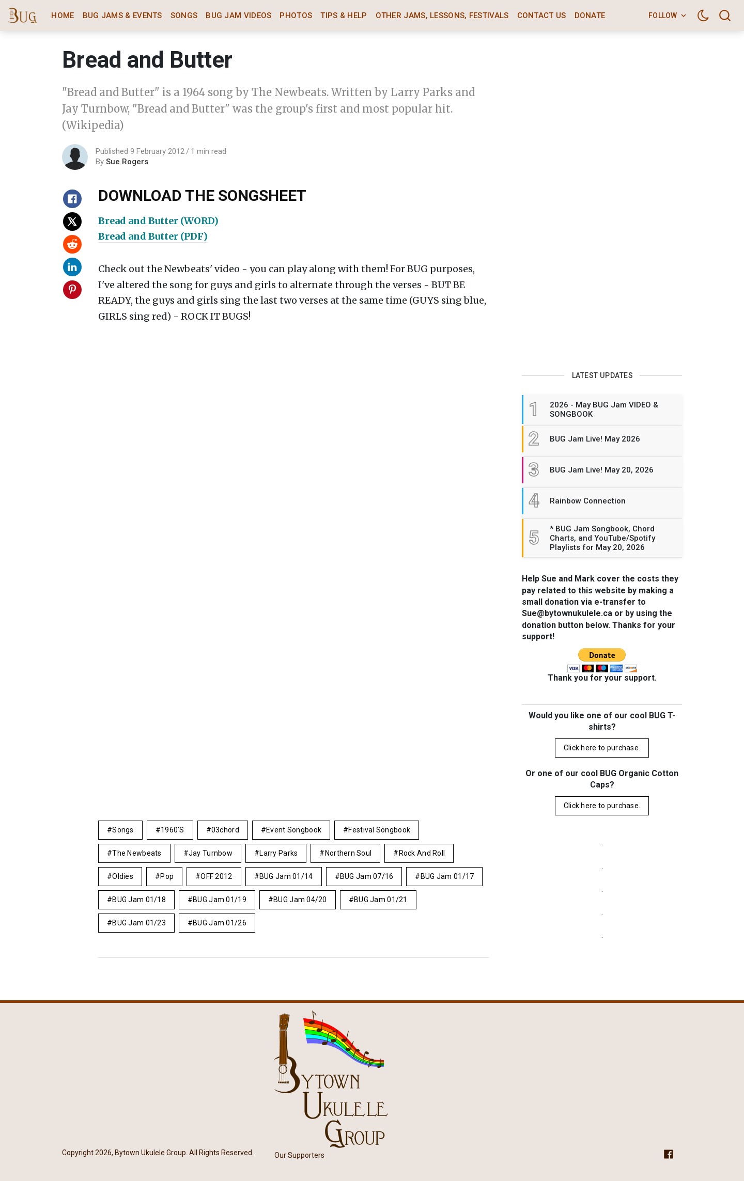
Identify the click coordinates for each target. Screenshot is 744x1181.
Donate (590, 15)
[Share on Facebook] (72, 199)
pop (167, 876)
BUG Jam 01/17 (447, 876)
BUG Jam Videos (238, 15)
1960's (172, 830)
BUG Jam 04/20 (300, 899)
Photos (296, 15)
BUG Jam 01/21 (381, 899)
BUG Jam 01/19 (219, 899)
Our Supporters (299, 1155)
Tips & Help (343, 15)
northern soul (348, 853)
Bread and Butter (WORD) (158, 221)
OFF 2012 (216, 876)
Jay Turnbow (211, 853)
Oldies (122, 876)
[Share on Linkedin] (72, 267)
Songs (184, 15)
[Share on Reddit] (72, 244)
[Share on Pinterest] (72, 289)
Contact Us (541, 15)
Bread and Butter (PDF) (153, 236)
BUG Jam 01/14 (286, 876)
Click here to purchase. (602, 748)
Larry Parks (278, 853)
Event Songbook (293, 830)
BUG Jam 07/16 (367, 876)
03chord (225, 830)
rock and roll (422, 853)
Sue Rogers (127, 161)
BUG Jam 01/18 (139, 899)
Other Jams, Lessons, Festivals (442, 15)
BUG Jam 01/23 (139, 923)
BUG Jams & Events (122, 15)
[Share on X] (72, 221)
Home (62, 15)
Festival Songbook (379, 830)
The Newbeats (136, 853)
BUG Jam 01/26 (219, 923)
